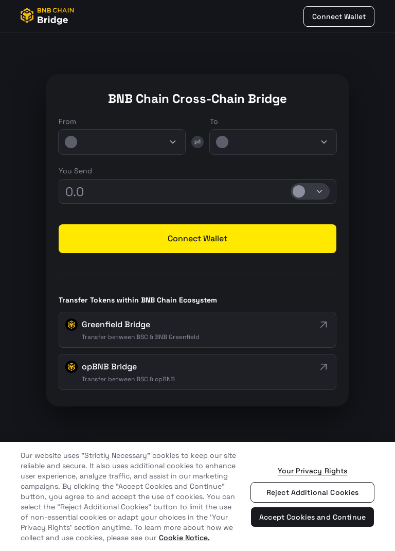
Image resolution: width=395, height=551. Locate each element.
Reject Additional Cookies (312, 492)
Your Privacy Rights (313, 470)
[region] (197, 496)
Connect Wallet (339, 16)
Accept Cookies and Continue (312, 517)
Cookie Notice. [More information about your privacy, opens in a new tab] (184, 537)
